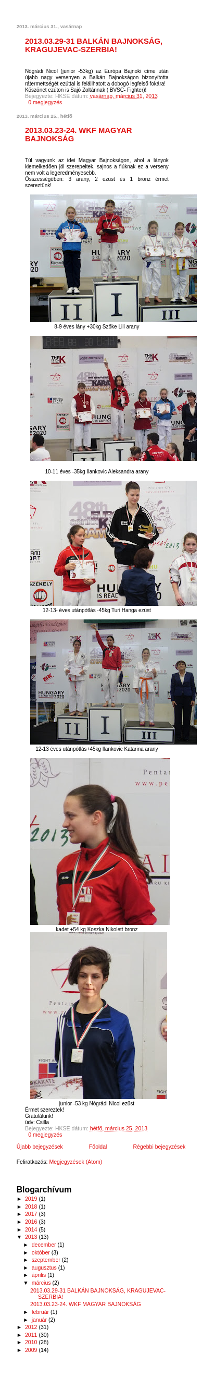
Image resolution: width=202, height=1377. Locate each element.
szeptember (47, 1260)
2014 (32, 1229)
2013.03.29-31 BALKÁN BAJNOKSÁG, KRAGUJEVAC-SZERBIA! (93, 45)
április (39, 1275)
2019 (32, 1199)
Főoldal (98, 1146)
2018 (32, 1206)
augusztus (45, 1267)
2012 (32, 1327)
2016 (32, 1221)
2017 (32, 1214)
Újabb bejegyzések (40, 1146)
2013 (32, 1237)
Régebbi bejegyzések (159, 1146)
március (42, 1282)
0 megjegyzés (45, 102)
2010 (32, 1342)
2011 (32, 1335)
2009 (32, 1350)
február (41, 1312)
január (40, 1320)
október (42, 1252)
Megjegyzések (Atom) (75, 1162)
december (45, 1244)
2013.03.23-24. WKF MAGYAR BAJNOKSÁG (85, 1304)
